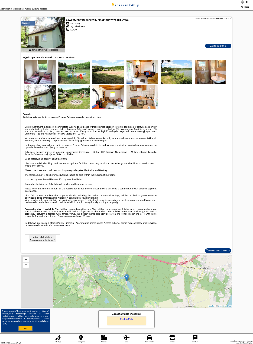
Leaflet (211, 306)
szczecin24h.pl (126, 5)
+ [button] (26, 259)
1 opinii (88, 117)
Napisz (249, 343)
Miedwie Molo (126, 319)
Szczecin (26, 22)
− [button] (26, 265)
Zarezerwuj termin (218, 250)
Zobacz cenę (218, 45)
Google (45, 311)
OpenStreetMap (224, 306)
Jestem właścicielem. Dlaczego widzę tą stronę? (42, 239)
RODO (4, 324)
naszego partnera (61, 225)
